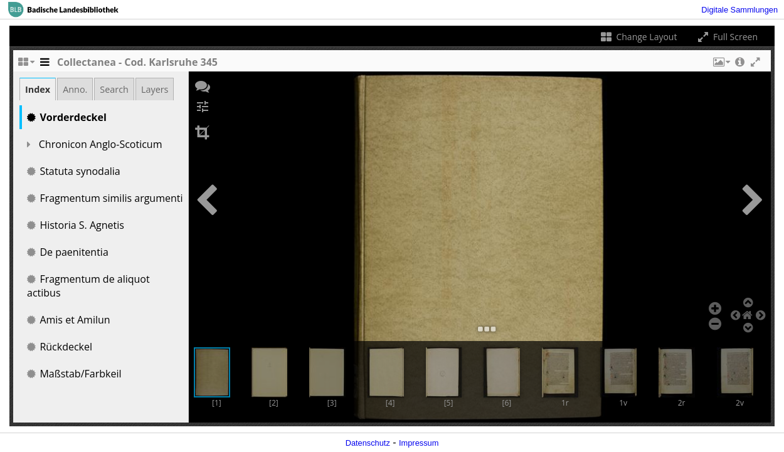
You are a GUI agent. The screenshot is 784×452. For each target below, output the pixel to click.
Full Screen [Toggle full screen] (727, 37)
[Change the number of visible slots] (25, 65)
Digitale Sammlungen (739, 9)
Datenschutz (368, 443)
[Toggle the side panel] (44, 65)
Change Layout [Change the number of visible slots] (638, 37)
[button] (720, 65)
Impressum (418, 443)
